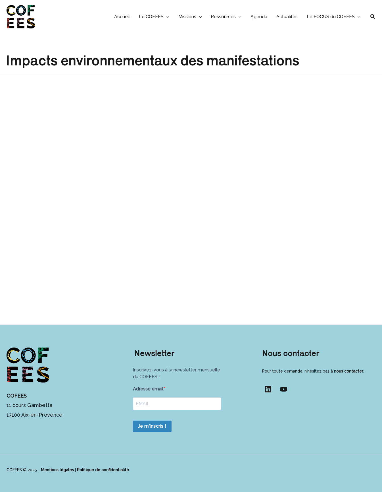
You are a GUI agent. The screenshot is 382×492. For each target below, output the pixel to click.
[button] (166, 16)
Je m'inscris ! (152, 426)
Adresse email (148, 389)
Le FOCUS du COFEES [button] (333, 16)
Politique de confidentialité (103, 470)
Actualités (287, 16)
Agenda (259, 16)
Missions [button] (190, 16)
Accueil (122, 16)
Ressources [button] (226, 16)
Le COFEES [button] (154, 16)
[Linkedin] (268, 389)
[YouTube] (283, 389)
